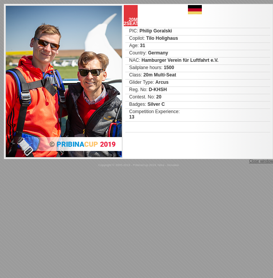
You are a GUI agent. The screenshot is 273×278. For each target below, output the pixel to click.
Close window (261, 161)
